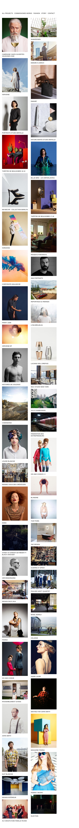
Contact (51, 13)
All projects (7, 13)
